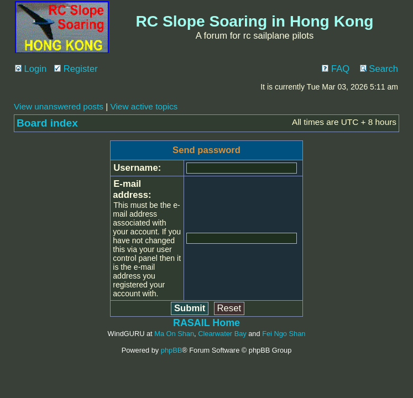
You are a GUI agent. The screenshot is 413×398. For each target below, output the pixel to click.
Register (76, 69)
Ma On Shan (174, 333)
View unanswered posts (58, 106)
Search (379, 69)
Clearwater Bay (222, 333)
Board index (47, 123)
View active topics (143, 106)
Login (30, 69)
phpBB (171, 350)
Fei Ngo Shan (283, 333)
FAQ (335, 69)
